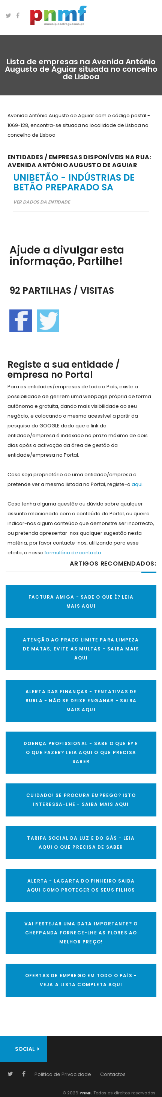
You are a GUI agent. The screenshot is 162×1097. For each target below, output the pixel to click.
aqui (137, 484)
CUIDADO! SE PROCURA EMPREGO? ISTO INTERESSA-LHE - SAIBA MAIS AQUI (81, 799)
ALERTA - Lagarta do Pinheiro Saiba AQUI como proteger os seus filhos (81, 885)
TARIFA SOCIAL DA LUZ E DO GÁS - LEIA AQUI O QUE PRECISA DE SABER (81, 842)
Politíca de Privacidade (62, 1074)
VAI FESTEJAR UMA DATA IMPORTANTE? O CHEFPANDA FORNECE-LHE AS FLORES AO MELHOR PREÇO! (81, 932)
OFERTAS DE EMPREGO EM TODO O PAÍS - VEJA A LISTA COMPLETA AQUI (81, 980)
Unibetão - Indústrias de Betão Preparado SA (74, 182)
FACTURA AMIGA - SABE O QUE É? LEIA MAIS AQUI (81, 601)
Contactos (113, 1074)
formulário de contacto (73, 552)
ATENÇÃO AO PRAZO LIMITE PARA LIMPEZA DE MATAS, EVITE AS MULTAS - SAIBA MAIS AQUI (81, 649)
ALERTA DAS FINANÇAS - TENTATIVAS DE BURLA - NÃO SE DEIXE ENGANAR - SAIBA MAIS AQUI (81, 700)
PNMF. (85, 1093)
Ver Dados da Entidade (41, 202)
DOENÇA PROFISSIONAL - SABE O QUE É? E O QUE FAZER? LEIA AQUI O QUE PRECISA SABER (81, 752)
